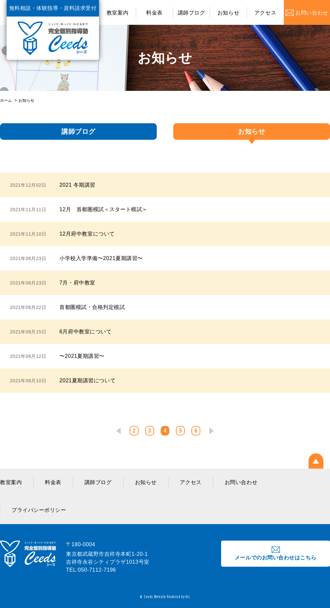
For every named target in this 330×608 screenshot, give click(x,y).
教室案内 (117, 13)
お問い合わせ (241, 482)
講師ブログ (191, 13)
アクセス (265, 13)
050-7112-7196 (97, 570)
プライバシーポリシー (39, 510)
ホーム (6, 100)
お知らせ (228, 13)
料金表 (154, 13)
